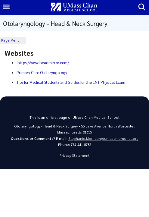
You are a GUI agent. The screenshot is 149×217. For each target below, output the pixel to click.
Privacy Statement (74, 155)
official (52, 117)
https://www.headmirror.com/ (43, 62)
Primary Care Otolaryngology (42, 72)
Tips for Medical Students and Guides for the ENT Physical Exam (71, 82)
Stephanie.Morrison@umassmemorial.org (103, 138)
